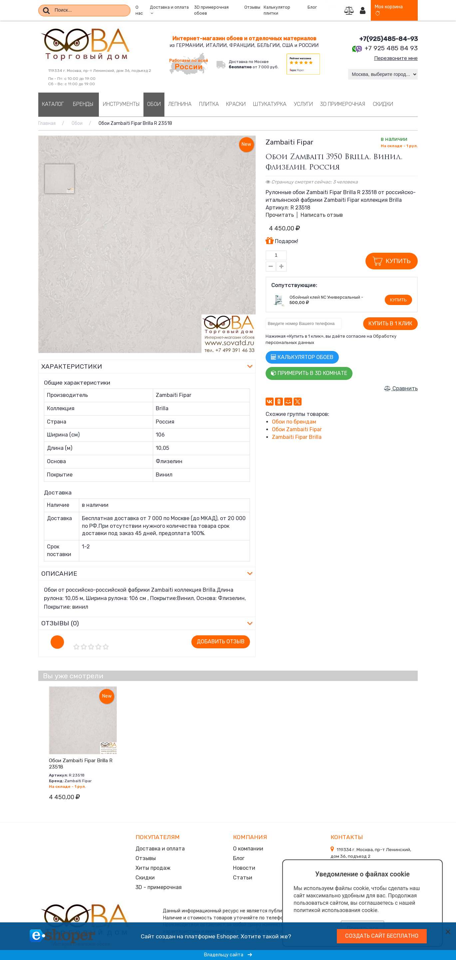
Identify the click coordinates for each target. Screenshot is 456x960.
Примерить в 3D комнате (309, 373)
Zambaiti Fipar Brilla (297, 437)
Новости (244, 867)
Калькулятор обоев (302, 357)
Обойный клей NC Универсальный (325, 297)
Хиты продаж (152, 867)
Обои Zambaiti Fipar (297, 429)
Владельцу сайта (228, 955)
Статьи (242, 876)
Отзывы (252, 7)
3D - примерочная (158, 885)
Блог (312, 7)
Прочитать (280, 215)
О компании (248, 848)
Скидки (145, 876)
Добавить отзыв (221, 641)
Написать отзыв (322, 215)
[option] (147, 244)
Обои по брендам (294, 422)
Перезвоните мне (395, 58)
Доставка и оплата (160, 848)
